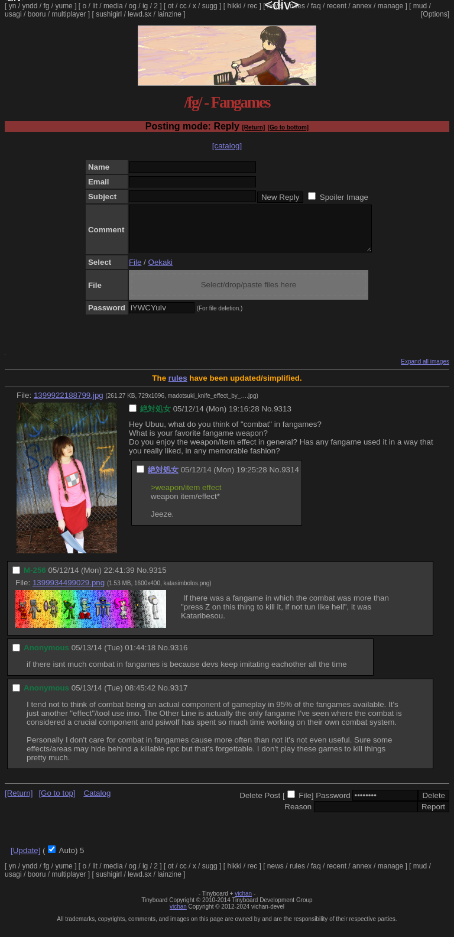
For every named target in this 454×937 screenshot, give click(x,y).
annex (362, 6)
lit (95, 6)
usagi (13, 14)
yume (63, 6)
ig (145, 6)
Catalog (97, 801)
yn (13, 6)
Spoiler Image (344, 197)
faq (316, 6)
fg (46, 6)
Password (333, 804)
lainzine (169, 14)
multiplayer (68, 14)
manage (390, 6)
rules (297, 6)
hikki (234, 6)
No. (267, 417)
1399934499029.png (69, 591)
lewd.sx (139, 14)
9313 (282, 417)
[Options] (435, 14)
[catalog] (227, 145)
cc (183, 6)
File (135, 271)
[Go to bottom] (288, 127)
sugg (210, 6)
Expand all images (425, 370)
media (113, 6)
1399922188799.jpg (68, 404)
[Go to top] (56, 801)
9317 (179, 696)
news (275, 6)
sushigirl (109, 14)
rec (253, 6)
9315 (158, 579)
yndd (29, 6)
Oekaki (160, 271)
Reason (298, 815)
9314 (290, 478)
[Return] (253, 127)
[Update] (25, 859)
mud (420, 6)
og (133, 6)
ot (171, 6)
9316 (179, 656)
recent (336, 6)
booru (37, 14)
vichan (243, 902)
